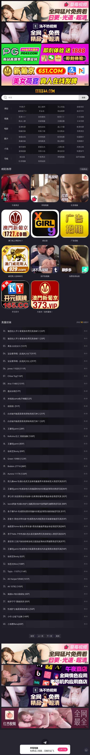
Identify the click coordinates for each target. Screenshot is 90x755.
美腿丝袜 (22, 141)
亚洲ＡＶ (22, 117)
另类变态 (80, 131)
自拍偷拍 (41, 117)
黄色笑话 (61, 151)
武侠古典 (80, 147)
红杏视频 (22, 161)
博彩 (6, 108)
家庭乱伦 (41, 147)
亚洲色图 (41, 137)
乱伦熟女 (61, 131)
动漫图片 (80, 137)
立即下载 (62, 749)
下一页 (49, 636)
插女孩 (22, 157)
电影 (6, 128)
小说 (6, 148)
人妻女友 (61, 147)
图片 (6, 138)
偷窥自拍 (22, 137)
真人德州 (41, 107)
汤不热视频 (80, 157)
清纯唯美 (41, 141)
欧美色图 (61, 137)
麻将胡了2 (22, 111)
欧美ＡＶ (61, 117)
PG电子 (22, 107)
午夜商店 (41, 157)
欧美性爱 (80, 127)
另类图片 (80, 141)
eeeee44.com (45, 91)
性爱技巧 (80, 151)
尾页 (57, 636)
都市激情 (22, 147)
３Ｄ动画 (80, 117)
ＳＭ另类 (80, 121)
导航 (6, 158)
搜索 (83, 97)
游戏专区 (80, 107)
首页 (32, 636)
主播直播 (61, 121)
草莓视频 (61, 157)
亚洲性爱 (22, 127)
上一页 (40, 636)
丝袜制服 (41, 121)
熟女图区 (61, 141)
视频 (6, 118)
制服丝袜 (22, 131)
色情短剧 (41, 161)
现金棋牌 (61, 111)
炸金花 (41, 111)
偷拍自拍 (41, 127)
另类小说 (41, 151)
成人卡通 (61, 127)
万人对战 (61, 107)
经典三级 (41, 131)
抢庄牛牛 (80, 111)
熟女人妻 (22, 121)
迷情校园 (22, 151)
